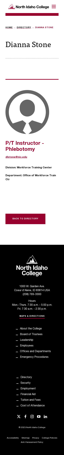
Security (25, 383)
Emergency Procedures (34, 357)
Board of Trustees (31, 334)
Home (9, 28)
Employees (26, 346)
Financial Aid (27, 394)
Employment (28, 388)
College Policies (49, 438)
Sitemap (26, 438)
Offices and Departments (35, 351)
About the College (31, 329)
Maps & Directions (32, 316)
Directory (24, 28)
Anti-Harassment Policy (32, 442)
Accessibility (13, 438)
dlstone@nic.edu (16, 157)
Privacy (35, 438)
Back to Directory (25, 219)
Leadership (26, 340)
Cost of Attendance (32, 406)
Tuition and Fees (30, 400)
